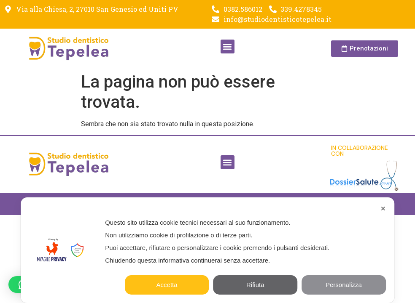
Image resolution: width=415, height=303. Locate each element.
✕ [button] (383, 208)
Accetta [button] (167, 284)
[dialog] (207, 250)
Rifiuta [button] (255, 284)
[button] (227, 46)
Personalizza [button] (344, 284)
